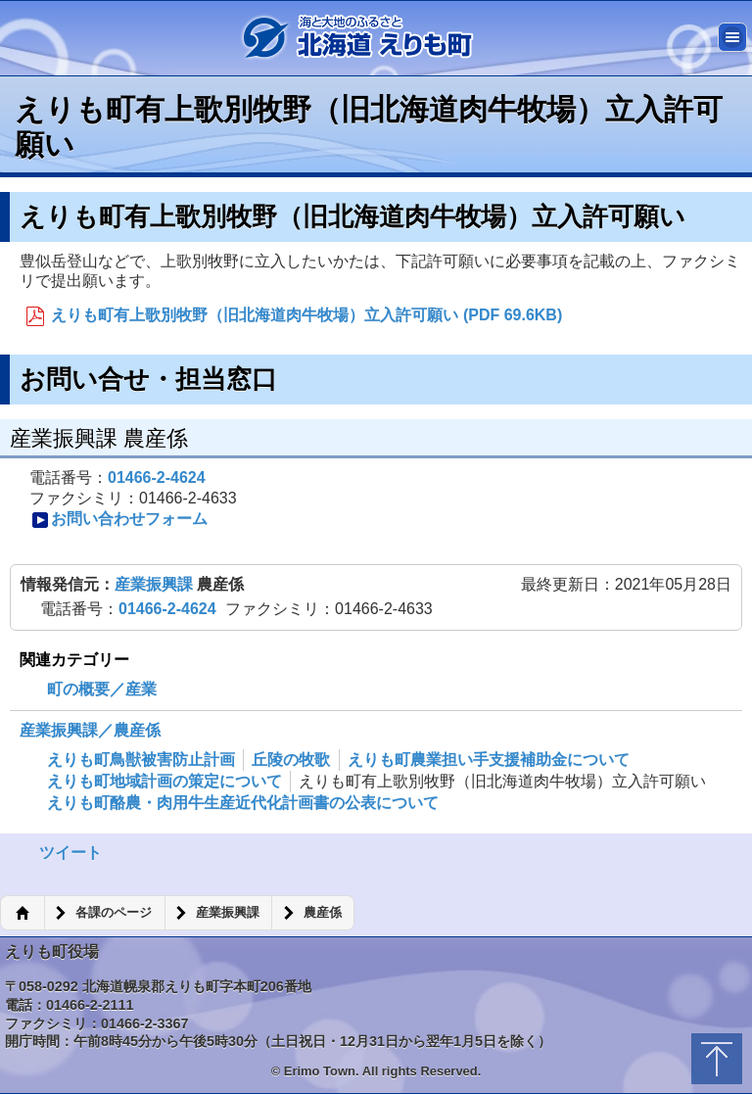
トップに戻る (716, 1058)
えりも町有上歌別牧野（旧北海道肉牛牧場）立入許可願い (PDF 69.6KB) (294, 316)
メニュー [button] (732, 37)
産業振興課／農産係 (90, 730)
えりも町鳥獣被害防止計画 (141, 759)
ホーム (22, 912)
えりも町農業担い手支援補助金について (489, 759)
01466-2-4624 (157, 477)
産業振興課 (156, 584)
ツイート (70, 852)
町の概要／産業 (102, 689)
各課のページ (113, 913)
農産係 (323, 913)
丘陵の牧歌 (291, 759)
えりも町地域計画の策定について (164, 781)
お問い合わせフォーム (119, 519)
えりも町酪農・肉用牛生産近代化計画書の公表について (243, 802)
